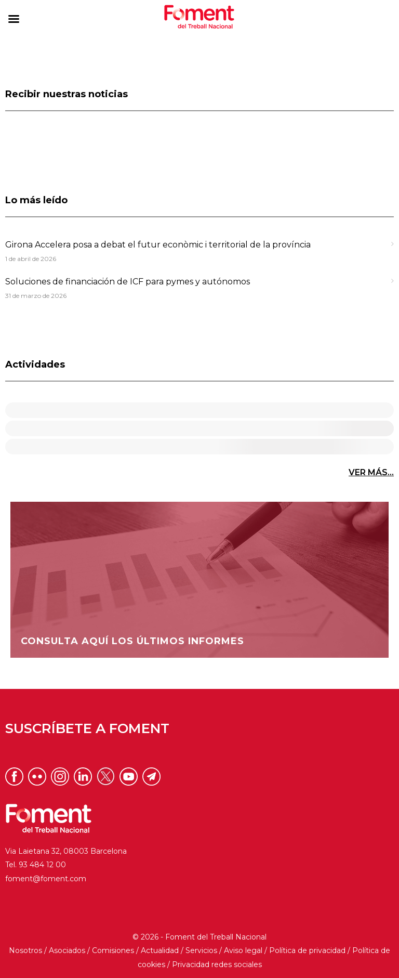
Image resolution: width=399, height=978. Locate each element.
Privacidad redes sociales (217, 964)
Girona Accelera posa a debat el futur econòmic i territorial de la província (158, 245)
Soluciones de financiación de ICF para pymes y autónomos (127, 281)
